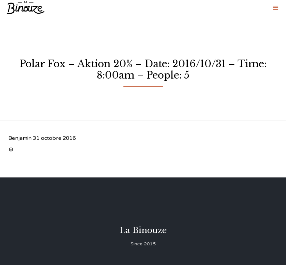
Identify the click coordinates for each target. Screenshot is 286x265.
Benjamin (20, 138)
